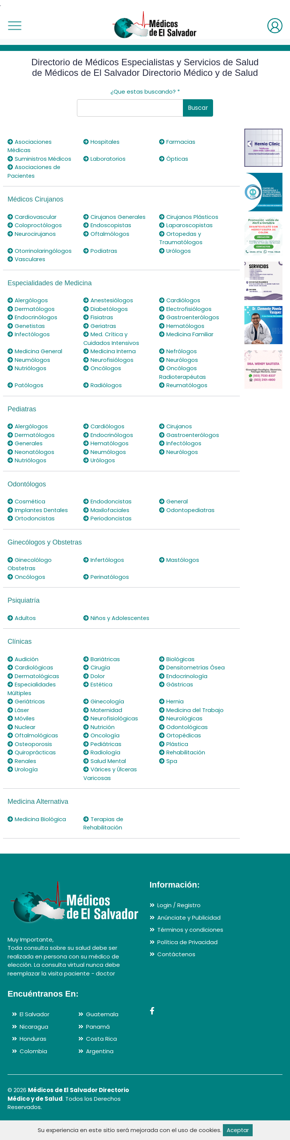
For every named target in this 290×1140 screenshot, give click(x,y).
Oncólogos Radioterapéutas (183, 372)
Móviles (21, 735)
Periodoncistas (107, 518)
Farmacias (177, 142)
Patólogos (26, 385)
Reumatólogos (183, 385)
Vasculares (27, 259)
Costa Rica (101, 1056)
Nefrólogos (178, 351)
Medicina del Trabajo (191, 727)
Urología (23, 786)
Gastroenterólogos (190, 317)
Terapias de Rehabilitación (103, 840)
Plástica (174, 761)
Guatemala (102, 1031)
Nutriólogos (27, 368)
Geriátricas (27, 718)
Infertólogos (104, 560)
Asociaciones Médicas (30, 146)
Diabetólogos (106, 309)
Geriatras (100, 326)
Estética (98, 701)
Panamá (98, 1044)
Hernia (171, 718)
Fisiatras (98, 317)
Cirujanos (175, 426)
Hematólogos (182, 326)
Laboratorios (104, 159)
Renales (22, 778)
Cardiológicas (31, 676)
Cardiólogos (180, 300)
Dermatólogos (31, 309)
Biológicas (177, 667)
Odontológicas (183, 744)
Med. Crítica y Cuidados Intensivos (111, 338)
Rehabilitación (182, 769)
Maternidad (103, 727)
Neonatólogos (31, 452)
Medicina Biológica (37, 836)
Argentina (100, 1068)
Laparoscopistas (186, 225)
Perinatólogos (106, 577)
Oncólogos (102, 368)
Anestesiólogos (108, 300)
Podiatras (100, 251)
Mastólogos (179, 560)
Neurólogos (178, 360)
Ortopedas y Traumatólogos (181, 238)
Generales (26, 443)
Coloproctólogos (35, 225)
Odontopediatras (187, 510)
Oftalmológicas (33, 752)
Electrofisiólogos (185, 309)
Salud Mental (105, 778)
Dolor (94, 693)
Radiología (101, 769)
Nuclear (22, 744)
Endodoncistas (107, 501)
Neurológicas (181, 735)
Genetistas (27, 326)
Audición (23, 667)
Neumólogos (29, 360)
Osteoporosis (30, 761)
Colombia (33, 1068)
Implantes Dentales (39, 510)
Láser (18, 727)
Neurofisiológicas (110, 735)
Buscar (198, 107)
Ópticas (174, 159)
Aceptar (237, 1130)
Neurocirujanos (32, 234)
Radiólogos (102, 385)
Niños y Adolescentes (103, 622)
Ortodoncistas (31, 518)
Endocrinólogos (32, 317)
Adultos (22, 618)
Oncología (101, 752)
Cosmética (27, 501)
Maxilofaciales (106, 510)
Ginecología (103, 718)
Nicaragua (34, 1044)
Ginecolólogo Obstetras (30, 564)
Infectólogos (29, 334)
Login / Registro (179, 922)
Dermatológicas (34, 693)
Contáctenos (176, 971)
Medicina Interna (110, 351)
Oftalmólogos (106, 234)
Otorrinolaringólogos (40, 251)
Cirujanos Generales (115, 217)
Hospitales (101, 142)
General (174, 501)
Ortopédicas (180, 752)
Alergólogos (28, 300)
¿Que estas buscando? (145, 91)
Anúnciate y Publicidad (189, 934)
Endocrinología (183, 693)
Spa (168, 778)
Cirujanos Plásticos (189, 217)
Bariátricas (101, 667)
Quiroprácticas (32, 769)
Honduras (33, 1056)
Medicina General (35, 351)
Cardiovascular (32, 217)
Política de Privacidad (187, 959)
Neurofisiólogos (108, 360)
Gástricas (176, 701)
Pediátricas (102, 761)
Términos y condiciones (190, 947)
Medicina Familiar (186, 334)
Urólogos (175, 251)
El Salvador (34, 1031)
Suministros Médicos (40, 159)
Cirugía (96, 676)
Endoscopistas (107, 225)
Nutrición (99, 744)
